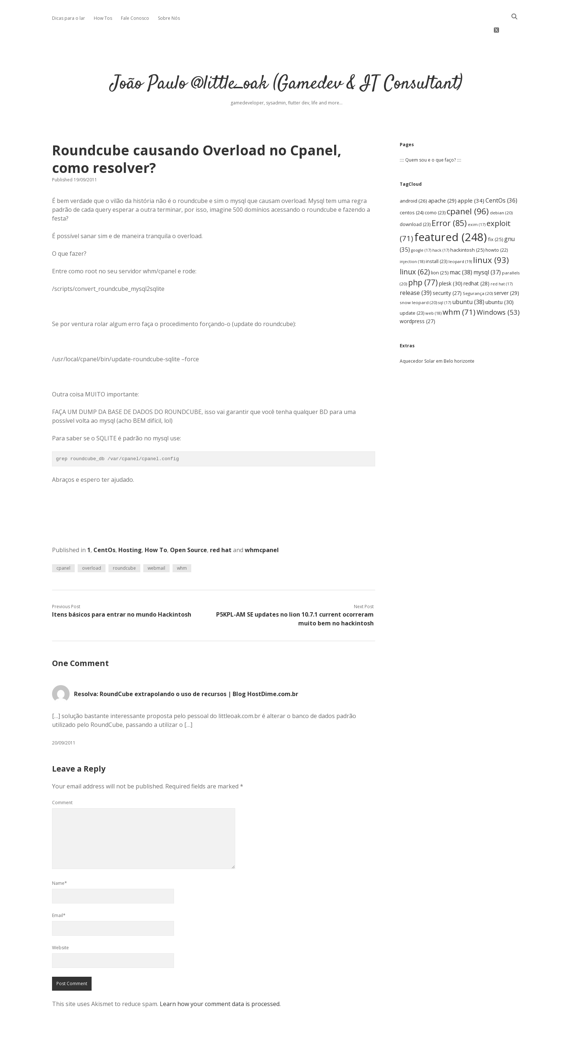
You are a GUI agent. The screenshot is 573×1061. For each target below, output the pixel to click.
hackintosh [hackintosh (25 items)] (467, 228)
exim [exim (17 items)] (476, 203)
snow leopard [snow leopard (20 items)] (418, 280)
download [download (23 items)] (415, 203)
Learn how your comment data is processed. (220, 982)
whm (182, 546)
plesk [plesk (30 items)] (450, 261)
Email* (59, 893)
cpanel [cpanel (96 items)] (468, 189)
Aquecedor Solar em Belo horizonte (437, 339)
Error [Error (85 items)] (449, 201)
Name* (59, 861)
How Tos (103, 18)
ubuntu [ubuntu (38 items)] (468, 280)
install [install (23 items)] (436, 239)
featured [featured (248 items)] (450, 215)
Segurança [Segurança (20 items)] (478, 271)
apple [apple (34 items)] (471, 178)
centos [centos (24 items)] (412, 190)
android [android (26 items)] (413, 178)
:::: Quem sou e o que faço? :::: (430, 138)
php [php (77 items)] (423, 260)
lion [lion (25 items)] (439, 250)
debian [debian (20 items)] (501, 190)
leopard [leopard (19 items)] (460, 239)
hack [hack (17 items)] (440, 228)
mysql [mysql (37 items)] (487, 250)
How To (156, 528)
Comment (62, 780)
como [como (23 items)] (435, 191)
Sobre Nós (169, 18)
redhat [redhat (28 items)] (476, 261)
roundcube (124, 546)
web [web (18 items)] (433, 291)
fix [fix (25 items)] (495, 217)
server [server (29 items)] (506, 271)
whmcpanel (262, 528)
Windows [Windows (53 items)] (498, 290)
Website (60, 926)
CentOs (104, 528)
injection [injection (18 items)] (412, 239)
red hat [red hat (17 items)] (502, 262)
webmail (156, 546)
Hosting (130, 528)
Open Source (188, 528)
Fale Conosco (135, 18)
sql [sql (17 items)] (444, 280)
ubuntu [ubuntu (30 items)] (499, 280)
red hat (221, 528)
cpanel (63, 546)
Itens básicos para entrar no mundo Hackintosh (121, 592)
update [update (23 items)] (412, 291)
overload (91, 546)
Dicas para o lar (68, 18)
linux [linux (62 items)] (415, 250)
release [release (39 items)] (416, 271)
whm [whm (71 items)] (459, 290)
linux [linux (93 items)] (491, 238)
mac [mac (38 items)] (461, 250)
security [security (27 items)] (447, 271)
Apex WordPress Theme (264, 1053)
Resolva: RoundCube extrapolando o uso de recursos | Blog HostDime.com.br (186, 672)
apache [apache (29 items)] (442, 178)
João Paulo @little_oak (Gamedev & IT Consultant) (286, 62)
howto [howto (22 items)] (496, 228)
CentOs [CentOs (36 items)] (501, 178)
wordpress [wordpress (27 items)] (417, 299)
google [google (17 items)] (421, 228)
